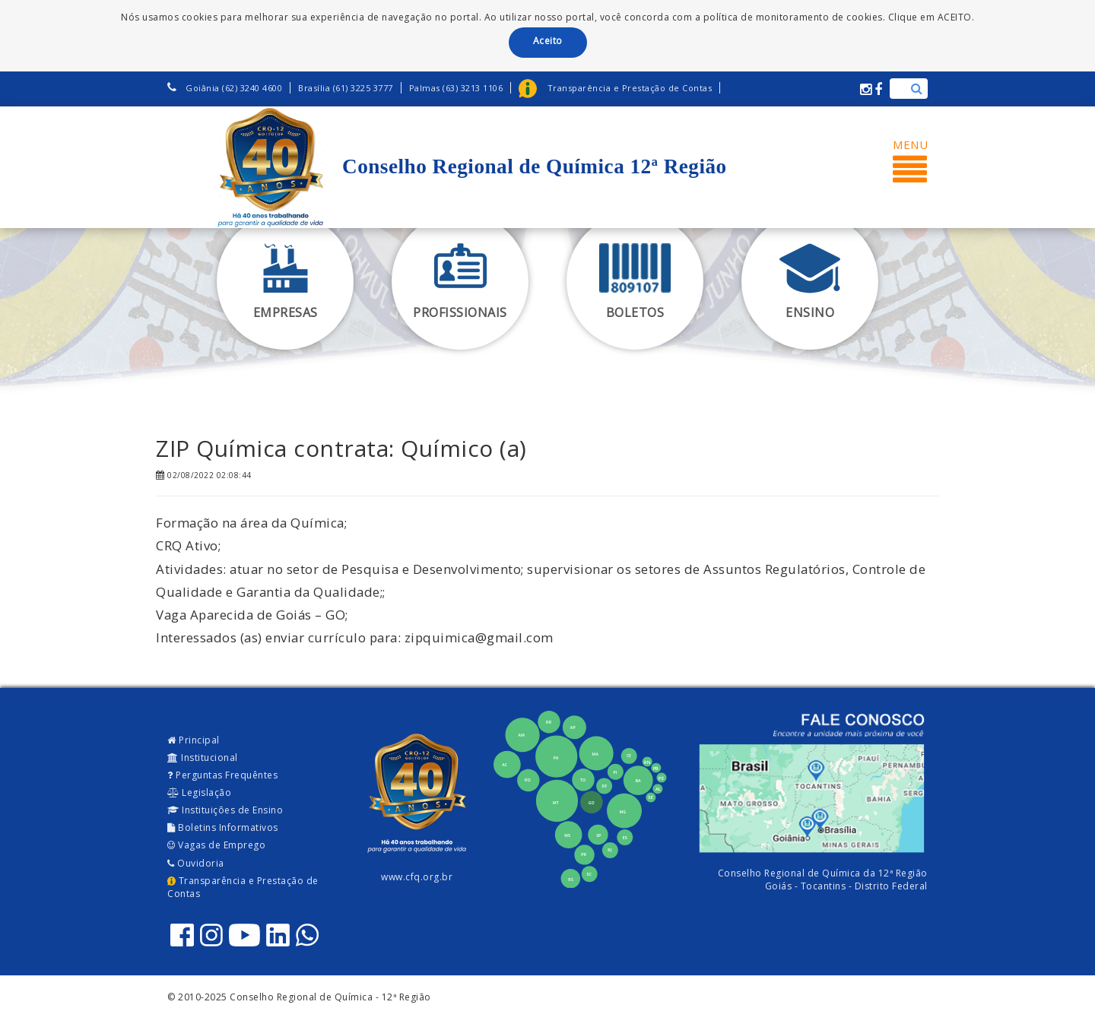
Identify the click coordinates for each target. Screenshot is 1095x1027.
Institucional (202, 757)
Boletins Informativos (222, 827)
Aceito (548, 40)
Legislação (199, 792)
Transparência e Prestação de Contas (243, 887)
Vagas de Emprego (216, 844)
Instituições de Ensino (225, 810)
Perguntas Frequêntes (222, 775)
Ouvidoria (195, 863)
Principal (193, 740)
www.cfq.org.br (416, 876)
